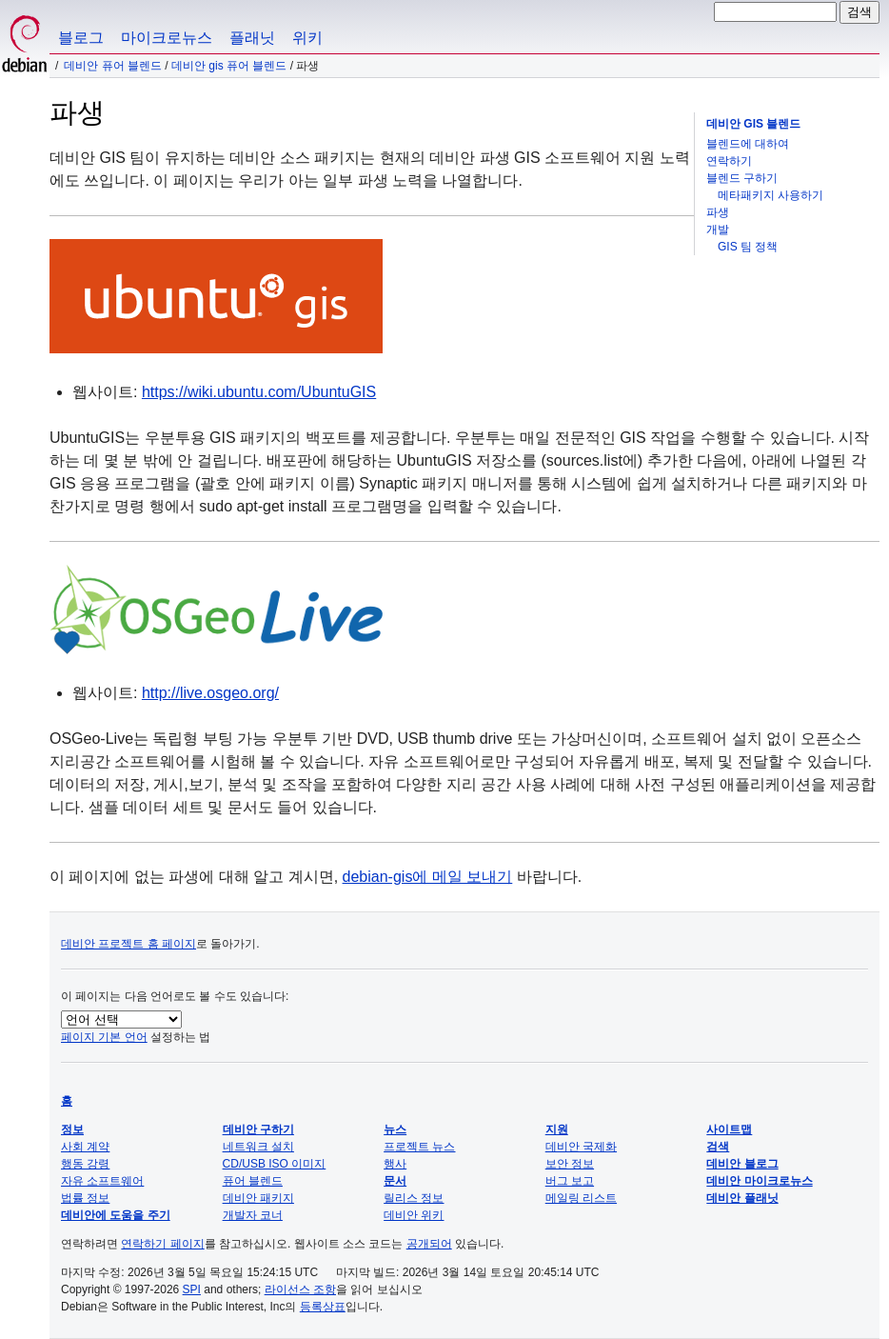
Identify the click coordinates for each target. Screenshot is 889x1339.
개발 (717, 229)
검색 (717, 1146)
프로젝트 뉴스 (419, 1146)
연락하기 (729, 161)
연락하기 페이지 (162, 1243)
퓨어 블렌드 (253, 1181)
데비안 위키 (414, 1215)
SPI (192, 1289)
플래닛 (252, 38)
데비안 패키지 (258, 1198)
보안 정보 (569, 1163)
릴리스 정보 (414, 1198)
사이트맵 (729, 1129)
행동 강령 (85, 1163)
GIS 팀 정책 (748, 246)
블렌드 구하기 (742, 178)
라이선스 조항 (300, 1289)
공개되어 (429, 1243)
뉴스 (395, 1129)
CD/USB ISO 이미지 (274, 1163)
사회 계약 (85, 1146)
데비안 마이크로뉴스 (759, 1181)
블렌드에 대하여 (747, 143)
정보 (72, 1129)
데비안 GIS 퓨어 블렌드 (228, 65)
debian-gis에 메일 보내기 (428, 877)
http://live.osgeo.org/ (210, 693)
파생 (717, 212)
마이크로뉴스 (166, 38)
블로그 (81, 38)
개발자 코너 (253, 1215)
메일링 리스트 (581, 1198)
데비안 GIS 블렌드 (753, 123)
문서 (395, 1181)
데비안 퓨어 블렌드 (113, 65)
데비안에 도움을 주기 (115, 1215)
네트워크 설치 (258, 1146)
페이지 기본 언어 (104, 1037)
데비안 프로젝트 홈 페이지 (128, 943)
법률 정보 (85, 1198)
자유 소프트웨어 (102, 1181)
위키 (307, 38)
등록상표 (323, 1306)
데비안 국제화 (581, 1146)
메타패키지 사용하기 (770, 195)
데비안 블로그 (742, 1163)
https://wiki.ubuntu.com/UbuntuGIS (259, 392)
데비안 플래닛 (742, 1198)
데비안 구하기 (258, 1129)
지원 (556, 1129)
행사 (395, 1163)
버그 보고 (569, 1181)
